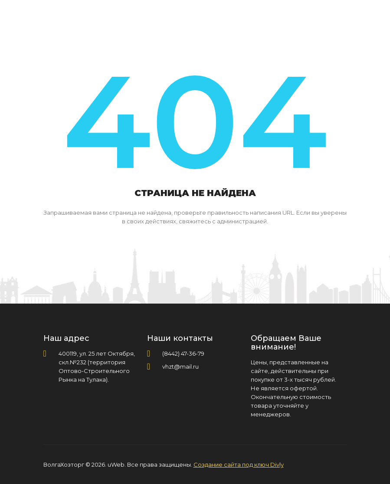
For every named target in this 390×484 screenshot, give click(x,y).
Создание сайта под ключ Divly (238, 464)
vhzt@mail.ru (180, 366)
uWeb (116, 464)
